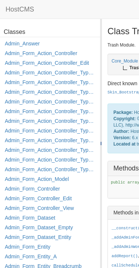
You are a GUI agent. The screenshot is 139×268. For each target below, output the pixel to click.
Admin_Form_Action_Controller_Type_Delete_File (50, 92)
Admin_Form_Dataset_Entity (38, 237)
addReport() (125, 256)
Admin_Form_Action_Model (37, 179)
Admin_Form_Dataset (30, 218)
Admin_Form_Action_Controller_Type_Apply (50, 73)
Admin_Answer (22, 44)
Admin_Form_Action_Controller (41, 53)
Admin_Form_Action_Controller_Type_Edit (50, 102)
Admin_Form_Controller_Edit (38, 198)
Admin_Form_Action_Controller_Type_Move (50, 140)
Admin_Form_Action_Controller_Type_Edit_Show (50, 111)
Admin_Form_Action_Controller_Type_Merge (50, 131)
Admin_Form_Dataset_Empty (39, 227)
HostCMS (20, 9)
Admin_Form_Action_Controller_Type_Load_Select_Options (50, 121)
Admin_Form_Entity (27, 247)
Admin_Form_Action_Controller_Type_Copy (50, 82)
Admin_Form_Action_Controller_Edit (47, 63)
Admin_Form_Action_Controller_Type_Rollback (50, 160)
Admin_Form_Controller (32, 189)
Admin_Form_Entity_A (31, 256)
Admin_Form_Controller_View (39, 208)
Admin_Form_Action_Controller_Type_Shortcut (50, 169)
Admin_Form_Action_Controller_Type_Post (50, 150)
